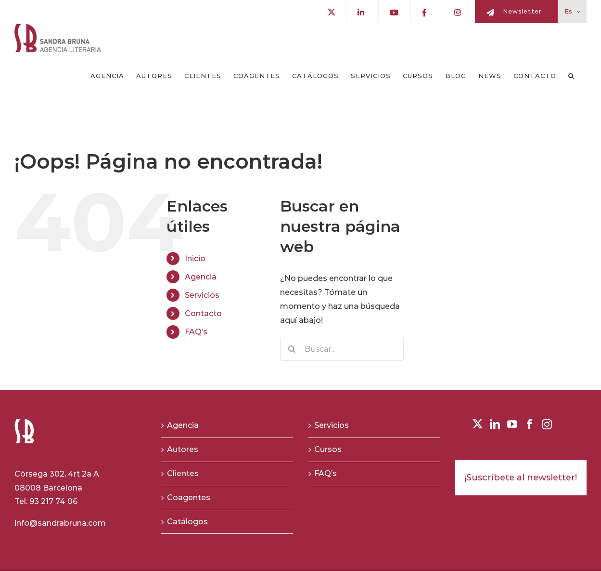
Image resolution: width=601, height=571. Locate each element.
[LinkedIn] (495, 424)
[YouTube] (512, 424)
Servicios (202, 295)
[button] (571, 76)
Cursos (328, 449)
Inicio (195, 258)
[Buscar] (292, 349)
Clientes (183, 473)
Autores (182, 449)
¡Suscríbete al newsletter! (520, 477)
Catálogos (187, 521)
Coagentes (188, 497)
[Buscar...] (342, 349)
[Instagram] (547, 424)
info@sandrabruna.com (60, 523)
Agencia (201, 276)
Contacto (203, 313)
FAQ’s (196, 331)
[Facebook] (529, 424)
